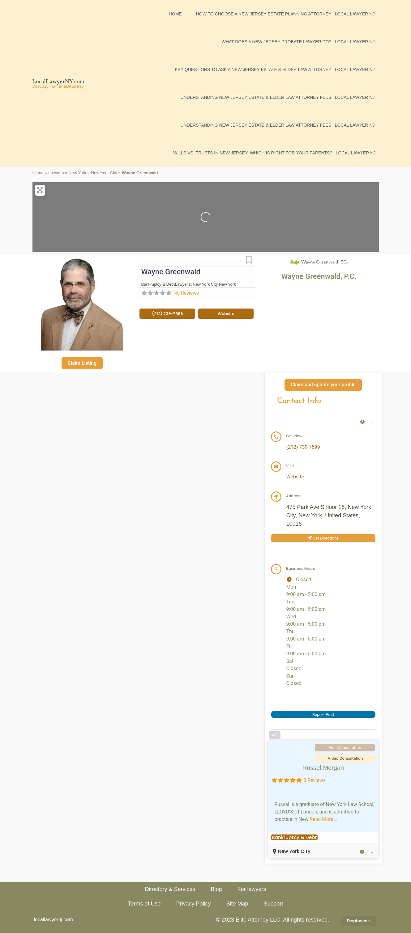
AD (275, 735)
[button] (243, 294)
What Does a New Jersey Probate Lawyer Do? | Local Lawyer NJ (298, 41)
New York (77, 172)
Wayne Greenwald (170, 271)
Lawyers (56, 172)
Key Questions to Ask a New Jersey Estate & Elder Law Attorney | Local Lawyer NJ (275, 69)
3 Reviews (314, 780)
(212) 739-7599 (303, 447)
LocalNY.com (58, 81)
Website (295, 477)
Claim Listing (82, 363)
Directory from (58, 86)
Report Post (323, 714)
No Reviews (186, 293)
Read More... (323, 819)
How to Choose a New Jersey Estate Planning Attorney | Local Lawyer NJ (285, 13)
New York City (104, 172)
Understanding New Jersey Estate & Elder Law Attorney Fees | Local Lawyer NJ (277, 97)
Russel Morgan (323, 767)
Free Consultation (344, 747)
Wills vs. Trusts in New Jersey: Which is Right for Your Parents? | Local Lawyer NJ (274, 152)
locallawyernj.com (53, 919)
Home (175, 13)
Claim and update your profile (323, 385)
